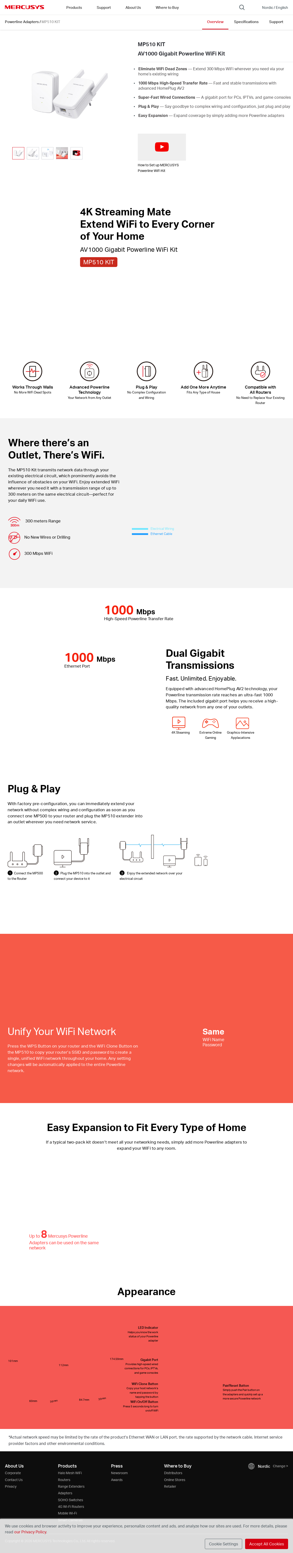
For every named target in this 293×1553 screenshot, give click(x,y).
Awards (117, 1480)
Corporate (13, 1473)
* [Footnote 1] (9, 1437)
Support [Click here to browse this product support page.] (276, 21)
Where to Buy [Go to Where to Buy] (167, 7)
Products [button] (74, 7)
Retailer (170, 1486)
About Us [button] (133, 7)
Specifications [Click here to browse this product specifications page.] (246, 21)
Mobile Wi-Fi (67, 1513)
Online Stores (174, 1480)
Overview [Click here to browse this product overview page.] (215, 21)
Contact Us (14, 1480)
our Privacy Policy (30, 1531)
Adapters (65, 1493)
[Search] (241, 7)
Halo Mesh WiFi (70, 1473)
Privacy (10, 1486)
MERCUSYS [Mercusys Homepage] (24, 7)
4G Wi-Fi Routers (71, 1506)
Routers (64, 1480)
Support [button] (104, 7)
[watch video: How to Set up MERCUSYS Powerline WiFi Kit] (162, 147)
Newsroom (119, 1473)
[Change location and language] (271, 7)
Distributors (173, 1473)
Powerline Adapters (22, 21)
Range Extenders (71, 1486)
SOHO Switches (70, 1500)
